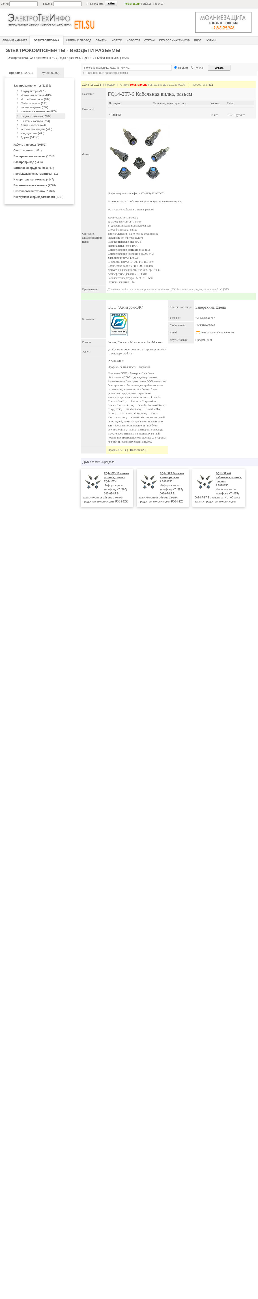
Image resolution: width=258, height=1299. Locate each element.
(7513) (36, 173)
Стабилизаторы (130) (34, 103)
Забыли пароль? (153, 3)
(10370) (34, 156)
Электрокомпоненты (43, 57)
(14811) (27, 150)
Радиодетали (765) (32, 133)
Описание (117, 360)
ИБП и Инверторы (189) (35, 99)
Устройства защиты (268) (36, 129)
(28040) (34, 191)
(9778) (34, 185)
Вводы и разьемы (69, 57)
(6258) (33, 168)
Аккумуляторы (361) (33, 91)
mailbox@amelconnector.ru (214, 332)
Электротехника (18, 57)
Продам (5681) (117, 449)
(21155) (32, 85)
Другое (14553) (30, 137)
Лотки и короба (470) (34, 125)
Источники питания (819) (36, 95)
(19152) (29, 144)
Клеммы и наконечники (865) (39, 111)
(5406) (28, 162)
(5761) (38, 197)
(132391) (21, 72)
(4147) (33, 179)
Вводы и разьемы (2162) (36, 116)
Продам (200, 339)
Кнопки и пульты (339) (34, 107)
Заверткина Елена (210, 307)
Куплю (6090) (51, 72)
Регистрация (132, 3)
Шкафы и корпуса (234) (35, 121)
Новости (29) (138, 449)
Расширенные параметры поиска (105, 72)
